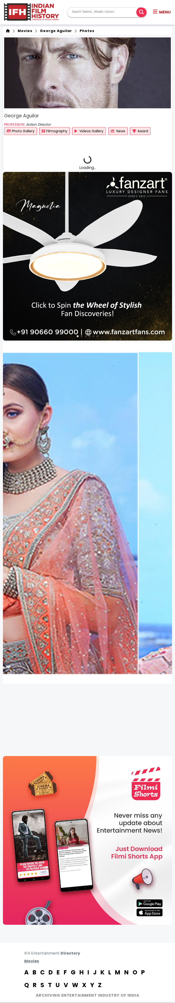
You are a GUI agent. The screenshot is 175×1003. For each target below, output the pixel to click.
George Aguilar (55, 30)
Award (140, 131)
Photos (86, 30)
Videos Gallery (89, 131)
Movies (24, 30)
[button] (162, 12)
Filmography (54, 131)
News (118, 131)
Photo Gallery (21, 131)
